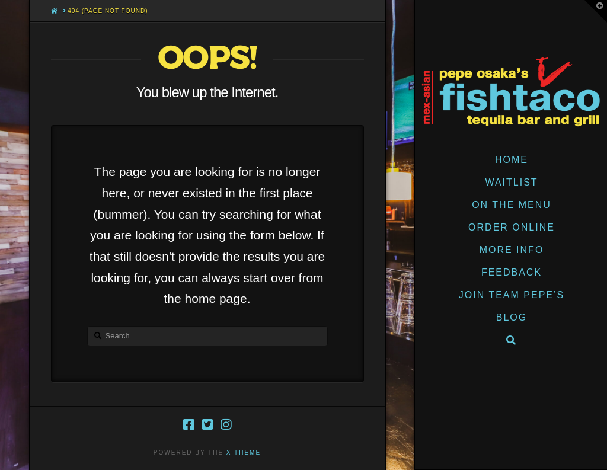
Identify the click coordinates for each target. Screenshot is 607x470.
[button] (595, 11)
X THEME (243, 452)
